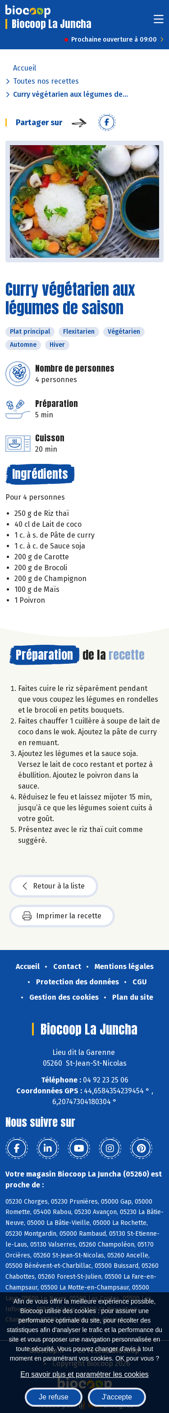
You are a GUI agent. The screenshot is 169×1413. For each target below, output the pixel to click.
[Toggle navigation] (159, 22)
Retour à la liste (54, 886)
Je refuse (54, 1397)
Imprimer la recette (62, 916)
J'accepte (117, 1397)
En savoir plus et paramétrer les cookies (84, 1374)
